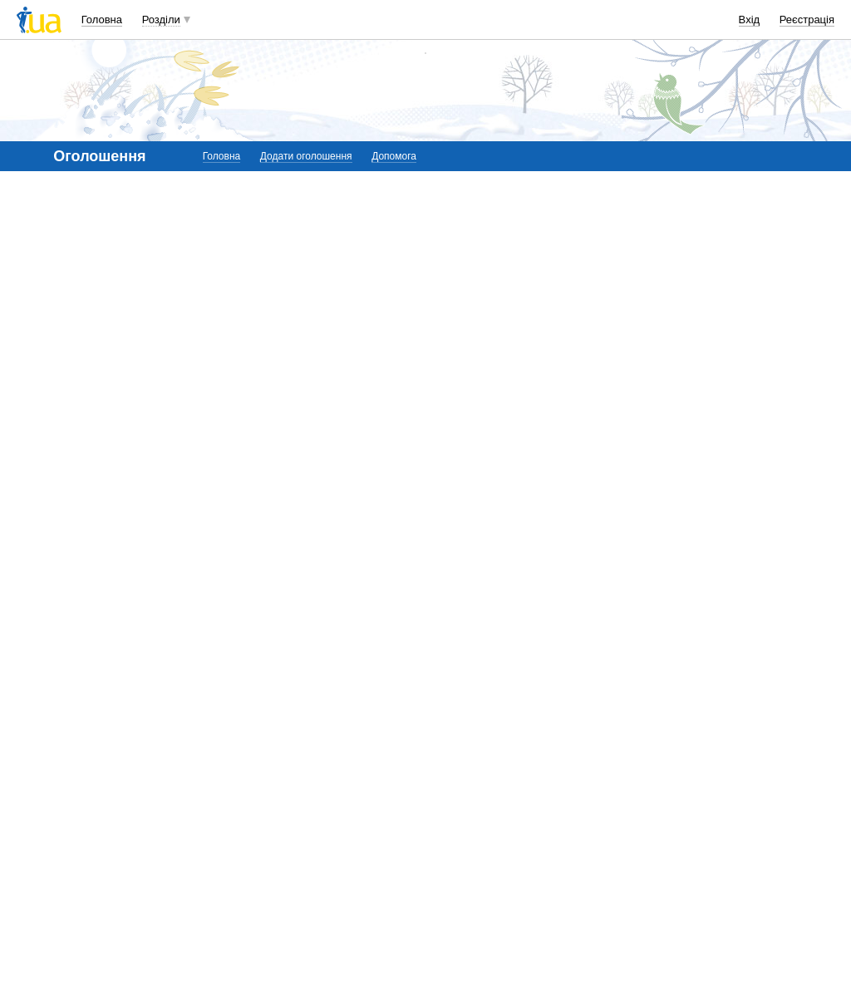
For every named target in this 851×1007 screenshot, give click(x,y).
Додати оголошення (306, 156)
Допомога (393, 156)
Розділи (161, 19)
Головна (101, 19)
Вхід (749, 19)
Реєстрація (807, 19)
